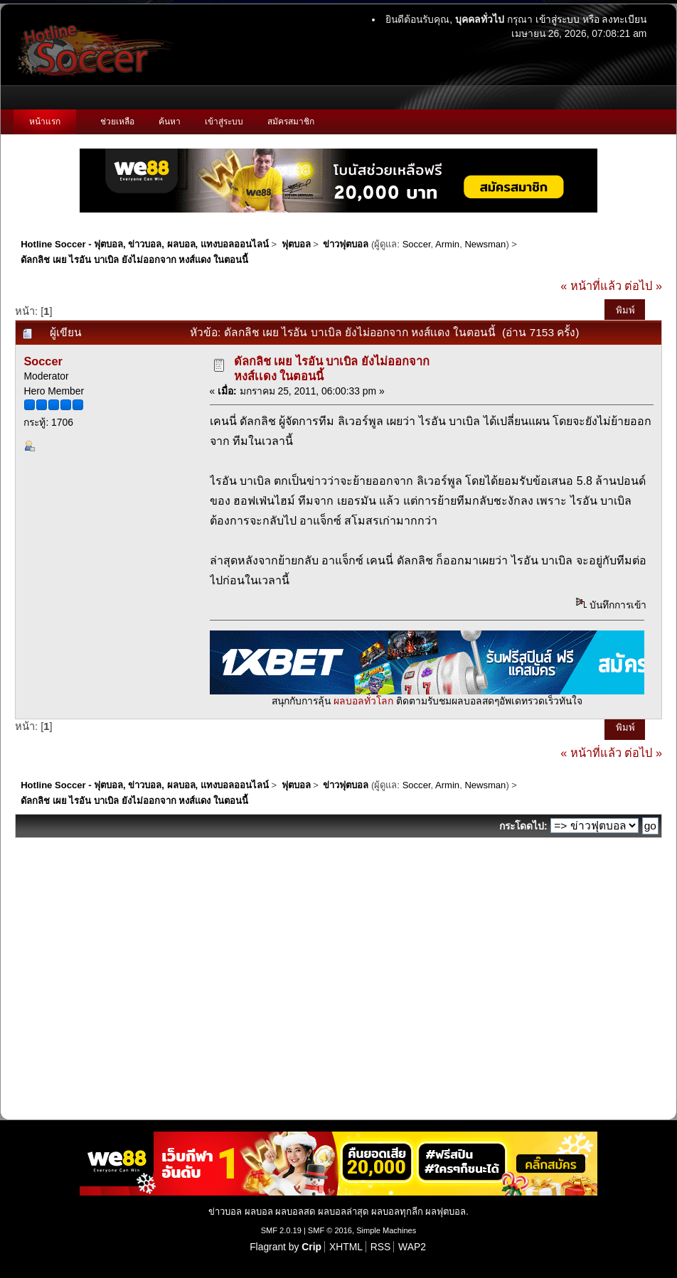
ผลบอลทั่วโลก (363, 701)
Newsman (485, 244)
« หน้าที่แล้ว (591, 285)
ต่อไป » (643, 285)
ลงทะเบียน (624, 19)
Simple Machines (386, 1230)
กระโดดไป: (523, 826)
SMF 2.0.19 (281, 1230)
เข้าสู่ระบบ (557, 19)
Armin (447, 244)
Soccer (417, 244)
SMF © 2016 (330, 1230)
